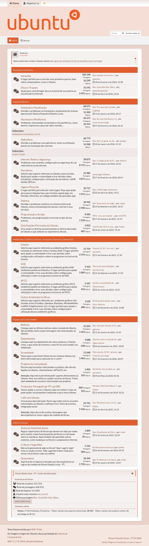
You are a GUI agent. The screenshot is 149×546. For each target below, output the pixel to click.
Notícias (25, 324)
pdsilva (123, 160)
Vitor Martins (99, 304)
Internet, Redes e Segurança (36, 159)
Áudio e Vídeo (18, 154)
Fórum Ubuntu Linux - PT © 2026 (125, 538)
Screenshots (27, 352)
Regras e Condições (117, 542)
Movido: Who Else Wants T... (105, 386)
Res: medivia (98, 189)
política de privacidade (91, 61)
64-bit (37, 134)
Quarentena (27, 458)
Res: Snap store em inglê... (104, 203)
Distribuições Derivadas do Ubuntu (39, 225)
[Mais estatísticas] (22, 501)
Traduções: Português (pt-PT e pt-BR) (40, 386)
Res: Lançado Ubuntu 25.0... (105, 325)
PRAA (95, 406)
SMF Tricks (36, 529)
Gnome (25, 244)
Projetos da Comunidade (34, 364)
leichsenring (98, 270)
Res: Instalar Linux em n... (104, 75)
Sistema (25, 200)
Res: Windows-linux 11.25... (105, 402)
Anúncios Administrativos (34, 428)
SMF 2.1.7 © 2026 (16, 541)
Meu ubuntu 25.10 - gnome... (105, 352)
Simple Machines (34, 541)
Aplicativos (27, 139)
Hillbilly (106, 174)
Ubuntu (62, 533)
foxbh (121, 226)
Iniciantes (26, 75)
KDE (23, 264)
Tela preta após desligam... (104, 266)
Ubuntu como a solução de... (105, 339)
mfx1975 (122, 215)
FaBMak (96, 110)
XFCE (24, 280)
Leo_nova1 (42, 494)
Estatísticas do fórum (24, 479)
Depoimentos (28, 338)
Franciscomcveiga (101, 122)
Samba (96, 174)
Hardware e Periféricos (33, 119)
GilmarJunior (99, 286)
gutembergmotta (100, 90)
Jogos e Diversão (30, 187)
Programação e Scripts (33, 214)
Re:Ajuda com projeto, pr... (104, 369)
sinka (123, 459)
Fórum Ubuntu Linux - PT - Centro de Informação (35, 473)
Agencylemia (98, 343)
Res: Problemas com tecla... (105, 459)
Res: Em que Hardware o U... (105, 119)
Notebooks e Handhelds (23, 134)
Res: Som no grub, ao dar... (104, 141)
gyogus (123, 141)
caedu (122, 203)
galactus (96, 79)
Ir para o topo (135, 542)
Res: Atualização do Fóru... (104, 432)
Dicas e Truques (29, 87)
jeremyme (112, 189)
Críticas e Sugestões (31, 444)
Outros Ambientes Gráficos (35, 297)
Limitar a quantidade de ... (104, 283)
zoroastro (97, 372)
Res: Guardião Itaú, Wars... (104, 87)
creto (122, 432)
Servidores (26, 170)
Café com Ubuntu (30, 397)
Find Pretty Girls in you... (104, 226)
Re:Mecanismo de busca (103, 447)
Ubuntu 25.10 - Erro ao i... (104, 248)
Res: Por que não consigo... (104, 107)
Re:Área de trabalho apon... (105, 301)
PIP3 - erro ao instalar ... (103, 215)
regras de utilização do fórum (66, 61)
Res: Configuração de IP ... (104, 160)
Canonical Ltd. (14, 537)
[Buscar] (123, 33)
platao (95, 389)
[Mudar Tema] (44, 3)
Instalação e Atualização (34, 107)
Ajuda (104, 542)
